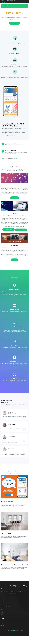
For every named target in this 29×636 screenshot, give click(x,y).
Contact (2, 616)
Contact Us (3, 570)
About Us (2, 614)
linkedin (3, 623)
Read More (3, 509)
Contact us (15, 158)
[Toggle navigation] (26, 6)
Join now (2, 539)
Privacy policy (3, 600)
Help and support (4, 604)
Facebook (3, 621)
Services (2, 612)
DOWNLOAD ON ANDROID (9, 229)
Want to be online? (14, 23)
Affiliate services (3, 602)
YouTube (3, 625)
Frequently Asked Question (5, 606)
